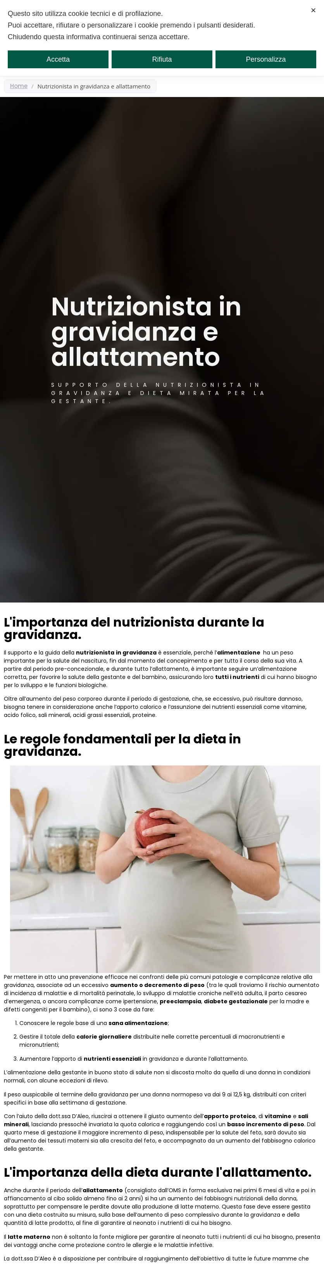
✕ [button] (313, 10)
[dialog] (162, 38)
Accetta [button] (58, 59)
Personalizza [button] (266, 59)
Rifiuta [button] (162, 59)
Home (19, 86)
